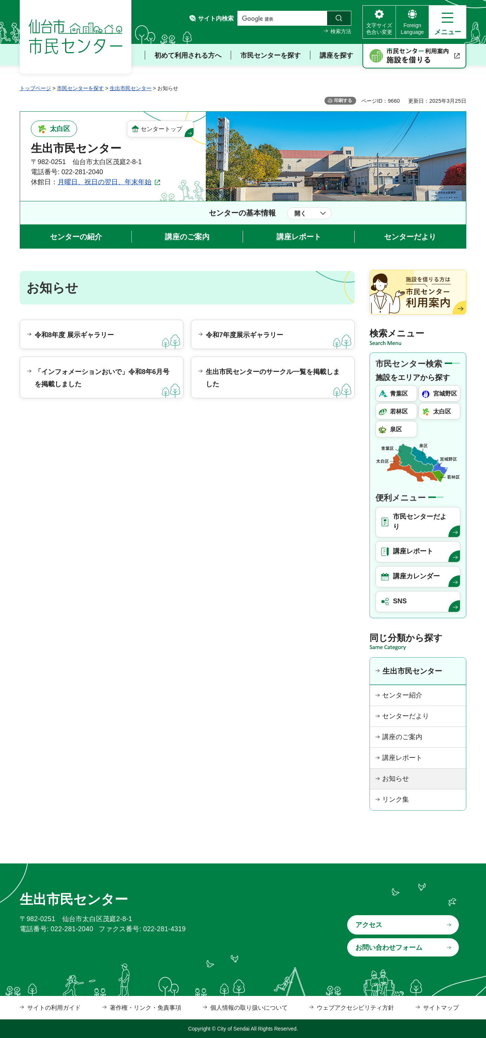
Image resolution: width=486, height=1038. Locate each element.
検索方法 (340, 31)
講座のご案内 (187, 237)
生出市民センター (130, 88)
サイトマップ (441, 1008)
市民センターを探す (80, 88)
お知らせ (395, 778)
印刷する (343, 100)
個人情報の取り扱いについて (249, 1008)
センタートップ (161, 129)
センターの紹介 (76, 237)
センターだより (410, 237)
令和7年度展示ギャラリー (244, 335)
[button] (447, 22)
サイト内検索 (216, 18)
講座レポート (298, 237)
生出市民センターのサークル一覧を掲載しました (273, 377)
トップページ (35, 88)
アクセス (368, 925)
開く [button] (300, 213)
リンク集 (395, 799)
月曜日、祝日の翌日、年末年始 (104, 182)
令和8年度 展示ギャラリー (74, 335)
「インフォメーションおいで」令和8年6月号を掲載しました (102, 377)
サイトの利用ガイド (54, 1008)
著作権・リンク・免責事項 (145, 1008)
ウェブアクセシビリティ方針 (355, 1008)
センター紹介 (402, 695)
